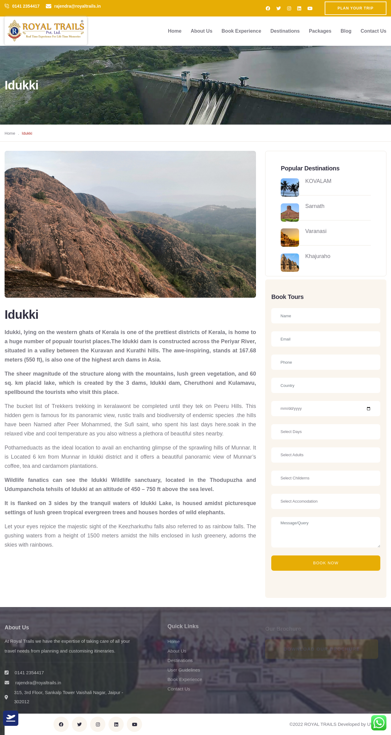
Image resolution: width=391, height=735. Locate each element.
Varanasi (316, 231)
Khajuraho (317, 256)
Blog (346, 31)
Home (174, 31)
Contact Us (373, 31)
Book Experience (241, 31)
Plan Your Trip (356, 8)
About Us (201, 31)
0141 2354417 (26, 6)
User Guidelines (183, 672)
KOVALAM (318, 181)
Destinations (285, 31)
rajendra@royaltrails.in (77, 6)
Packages (320, 31)
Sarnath (314, 206)
